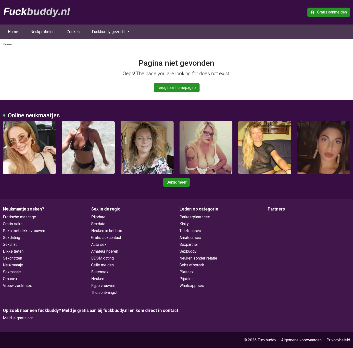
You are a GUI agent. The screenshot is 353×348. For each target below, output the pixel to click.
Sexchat (10, 244)
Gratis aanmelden (329, 12)
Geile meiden (102, 265)
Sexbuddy (188, 251)
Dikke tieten (13, 251)
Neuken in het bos (106, 230)
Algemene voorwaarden (301, 340)
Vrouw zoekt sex (17, 285)
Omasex (10, 278)
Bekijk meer (176, 182)
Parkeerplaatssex (194, 217)
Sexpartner (188, 244)
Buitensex (99, 272)
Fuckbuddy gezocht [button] (109, 31)
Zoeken (73, 31)
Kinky (184, 224)
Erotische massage (19, 217)
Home (13, 31)
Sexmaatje (12, 272)
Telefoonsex (190, 230)
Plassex (186, 272)
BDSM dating (102, 258)
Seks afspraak (191, 265)
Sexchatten (12, 258)
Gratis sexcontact (106, 237)
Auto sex (98, 244)
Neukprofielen (42, 31)
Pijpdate (98, 217)
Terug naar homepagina (176, 87)
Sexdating (11, 237)
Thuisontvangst (104, 292)
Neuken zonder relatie (198, 258)
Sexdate (98, 224)
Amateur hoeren (104, 251)
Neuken (97, 278)
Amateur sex (190, 237)
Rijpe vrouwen (103, 285)
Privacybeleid (338, 340)
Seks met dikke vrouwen (24, 230)
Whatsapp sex (191, 285)
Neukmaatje (13, 265)
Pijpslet (186, 278)
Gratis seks (13, 224)
